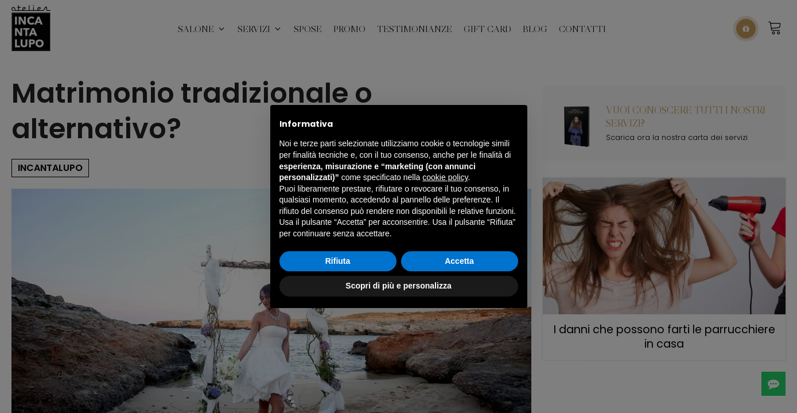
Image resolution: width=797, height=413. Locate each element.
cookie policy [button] (445, 177)
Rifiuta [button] (338, 261)
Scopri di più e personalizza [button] (398, 285)
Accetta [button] (459, 261)
